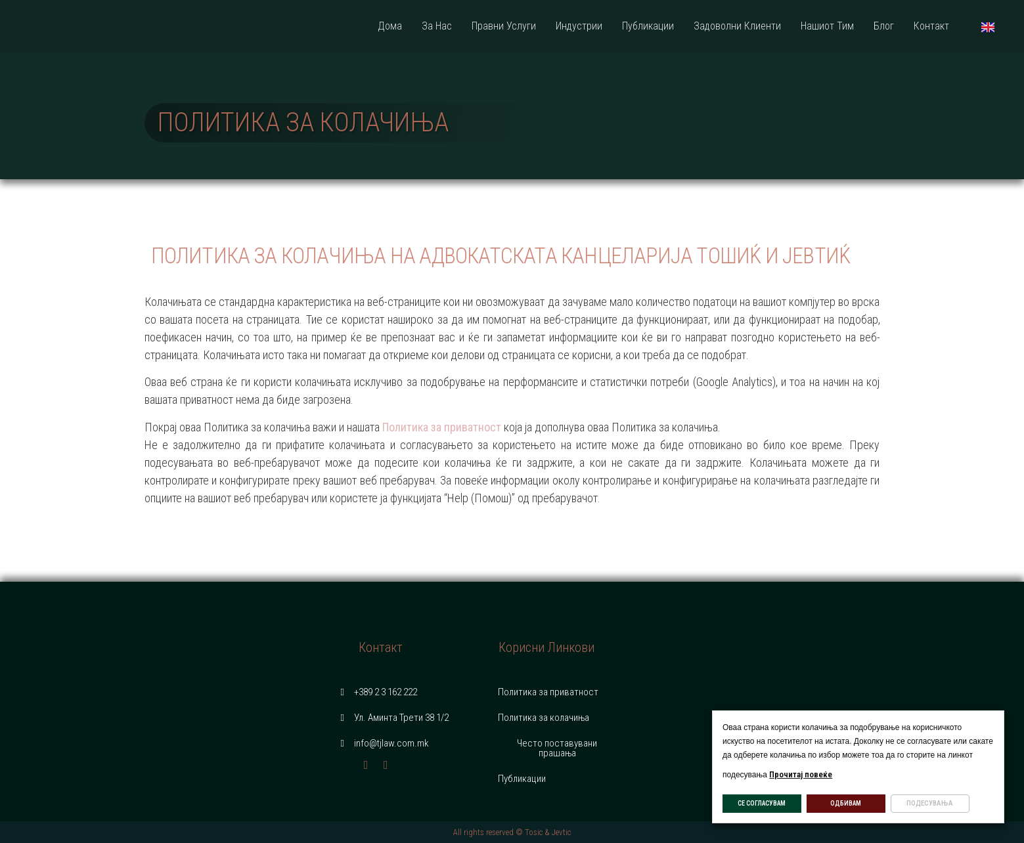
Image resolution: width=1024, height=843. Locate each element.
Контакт (931, 26)
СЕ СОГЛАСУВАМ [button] (762, 803)
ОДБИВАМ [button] (845, 803)
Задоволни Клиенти (737, 26)
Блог (884, 26)
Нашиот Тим (827, 26)
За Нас (437, 26)
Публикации (648, 26)
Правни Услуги (504, 26)
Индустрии (579, 26)
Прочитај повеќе (800, 774)
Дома (390, 26)
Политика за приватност (441, 427)
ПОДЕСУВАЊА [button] (929, 803)
